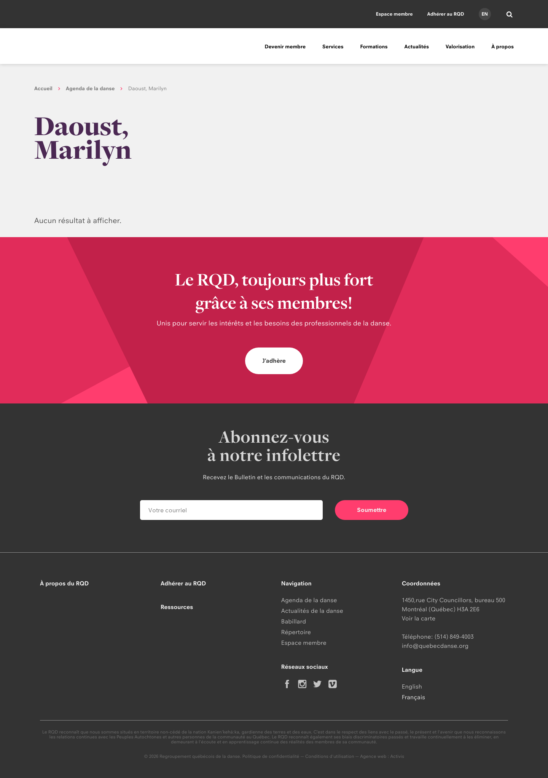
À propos (502, 47)
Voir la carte (418, 618)
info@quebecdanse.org (435, 645)
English (412, 686)
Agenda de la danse (90, 89)
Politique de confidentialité (270, 756)
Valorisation (460, 47)
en (484, 14)
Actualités (417, 47)
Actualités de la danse (312, 610)
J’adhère (274, 360)
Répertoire (296, 632)
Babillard (293, 621)
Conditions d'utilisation (329, 756)
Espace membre (394, 14)
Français (413, 697)
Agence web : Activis (382, 756)
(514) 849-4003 (454, 636)
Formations (373, 47)
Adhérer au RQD (445, 14)
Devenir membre (285, 47)
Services (332, 47)
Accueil (43, 89)
